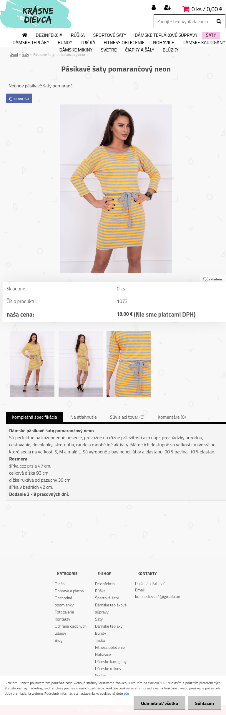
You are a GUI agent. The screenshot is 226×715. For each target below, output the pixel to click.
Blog (58, 640)
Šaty (211, 35)
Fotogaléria (64, 612)
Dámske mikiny (75, 50)
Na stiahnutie (83, 416)
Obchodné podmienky (64, 601)
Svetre (109, 50)
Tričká (88, 42)
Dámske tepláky (31, 42)
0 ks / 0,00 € (207, 9)
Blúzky (171, 50)
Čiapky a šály (139, 50)
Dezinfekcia (49, 35)
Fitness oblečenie (124, 42)
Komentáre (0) (172, 416)
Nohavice (163, 42)
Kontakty (62, 619)
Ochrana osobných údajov (71, 629)
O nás (59, 584)
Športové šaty (110, 35)
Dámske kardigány (111, 661)
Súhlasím (204, 703)
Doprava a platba (69, 591)
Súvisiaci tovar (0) (127, 416)
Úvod (14, 54)
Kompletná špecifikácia (34, 416)
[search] (219, 21)
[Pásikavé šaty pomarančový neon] (116, 106)
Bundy (65, 42)
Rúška (78, 35)
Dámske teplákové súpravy (166, 35)
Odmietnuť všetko (159, 703)
